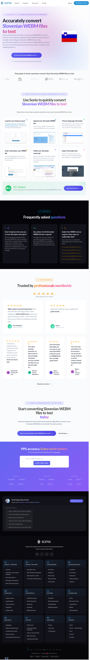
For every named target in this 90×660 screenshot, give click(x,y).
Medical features (31, 601)
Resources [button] (35, 3)
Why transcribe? (31, 636)
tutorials (27, 502)
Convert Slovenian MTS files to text (72, 253)
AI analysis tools (31, 569)
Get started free (73, 188)
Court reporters (10, 604)
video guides (36, 502)
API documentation (53, 601)
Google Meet (73, 604)
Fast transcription (10, 577)
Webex (71, 607)
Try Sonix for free (81, 3)
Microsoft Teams (74, 601)
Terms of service (54, 656)
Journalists (72, 569)
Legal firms (9, 607)
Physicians (30, 604)
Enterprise (51, 569)
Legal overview (10, 598)
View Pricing (64, 433)
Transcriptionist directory (13, 637)
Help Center (21, 502)
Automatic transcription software (12, 573)
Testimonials (51, 631)
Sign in (70, 3)
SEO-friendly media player (34, 572)
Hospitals (29, 607)
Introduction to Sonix (11, 631)
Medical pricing (31, 610)
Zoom (71, 598)
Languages (9, 625)
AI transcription (52, 546)
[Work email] (41, 458)
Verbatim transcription (12, 580)
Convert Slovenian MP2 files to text (72, 247)
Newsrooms (51, 575)
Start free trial (41, 463)
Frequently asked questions (31, 629)
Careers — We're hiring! (75, 628)
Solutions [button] (25, 3)
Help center (30, 625)
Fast (37, 549)
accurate (42, 549)
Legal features (10, 601)
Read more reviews (44, 384)
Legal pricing (9, 610)
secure (50, 549)
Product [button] (16, 3)
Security (71, 637)
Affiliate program (53, 607)
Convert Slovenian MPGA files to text (73, 256)
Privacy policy (45, 656)
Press (70, 631)
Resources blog (10, 634)
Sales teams (51, 581)
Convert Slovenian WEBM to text (26, 55)
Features (8, 569)
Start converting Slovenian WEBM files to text (36, 433)
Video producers (73, 578)
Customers (51, 628)
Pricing (44, 3)
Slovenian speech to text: (15, 42)
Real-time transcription (12, 583)
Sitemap (37, 656)
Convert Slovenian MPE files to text (72, 259)
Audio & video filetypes (12, 628)
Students (71, 581)
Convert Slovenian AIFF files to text (72, 250)
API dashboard (52, 604)
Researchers (72, 572)
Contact (71, 634)
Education (51, 572)
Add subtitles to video (33, 575)
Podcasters (72, 575)
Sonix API (50, 598)
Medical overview (32, 598)
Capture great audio (32, 639)
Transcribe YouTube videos (34, 578)
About (71, 625)
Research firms (52, 578)
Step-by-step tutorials (33, 633)
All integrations (73, 610)
